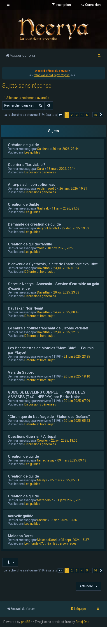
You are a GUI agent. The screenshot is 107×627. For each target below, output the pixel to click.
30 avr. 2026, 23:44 (65, 149)
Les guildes (32, 152)
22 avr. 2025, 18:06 (64, 440)
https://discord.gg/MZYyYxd (52, 75)
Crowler (42, 440)
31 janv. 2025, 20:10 (70, 500)
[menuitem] (91, 5)
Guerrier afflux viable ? (26, 164)
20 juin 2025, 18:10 (77, 376)
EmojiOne (82, 622)
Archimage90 (46, 188)
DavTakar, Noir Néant (25, 308)
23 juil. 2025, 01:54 (66, 268)
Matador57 (45, 500)
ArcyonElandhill (48, 228)
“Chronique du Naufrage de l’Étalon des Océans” (49, 416)
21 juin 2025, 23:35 (77, 356)
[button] (60, 115)
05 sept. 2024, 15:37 (74, 540)
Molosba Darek (21, 536)
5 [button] (87, 115)
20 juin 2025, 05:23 (77, 420)
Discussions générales (40, 172)
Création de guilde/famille (30, 244)
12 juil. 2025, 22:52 (66, 332)
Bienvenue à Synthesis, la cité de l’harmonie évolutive (53, 264)
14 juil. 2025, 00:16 (66, 312)
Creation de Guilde (23, 204)
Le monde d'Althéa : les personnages (50, 543)
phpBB (25, 622)
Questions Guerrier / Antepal (32, 436)
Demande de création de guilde (34, 224)
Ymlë (40, 248)
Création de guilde (23, 144)
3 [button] (77, 115)
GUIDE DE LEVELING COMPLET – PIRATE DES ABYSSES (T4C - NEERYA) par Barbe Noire (46, 394)
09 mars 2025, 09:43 (71, 460)
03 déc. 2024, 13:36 (63, 520)
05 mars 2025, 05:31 (64, 480)
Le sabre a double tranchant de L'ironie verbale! (48, 328)
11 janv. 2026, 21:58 (65, 208)
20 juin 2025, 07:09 (77, 401)
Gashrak (43, 208)
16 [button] (95, 115)
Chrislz (42, 520)
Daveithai (43, 268)
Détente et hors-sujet (39, 271)
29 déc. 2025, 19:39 (75, 228)
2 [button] (72, 115)
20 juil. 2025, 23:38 (66, 292)
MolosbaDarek (47, 540)
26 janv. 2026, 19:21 (73, 188)
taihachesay (45, 460)
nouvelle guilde (20, 516)
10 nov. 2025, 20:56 (60, 248)
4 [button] (82, 115)
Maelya (42, 480)
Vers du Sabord (21, 372)
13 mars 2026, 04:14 (61, 168)
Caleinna (43, 149)
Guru (40, 168)
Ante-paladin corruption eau (31, 184)
